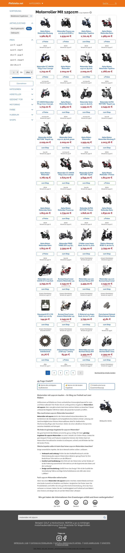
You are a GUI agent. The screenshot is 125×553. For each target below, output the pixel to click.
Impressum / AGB (21, 543)
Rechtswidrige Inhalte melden (105, 373)
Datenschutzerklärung (41, 543)
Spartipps (106, 543)
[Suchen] (104, 517)
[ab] (14, 72)
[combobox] (60, 517)
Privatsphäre (62, 545)
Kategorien (36, 3)
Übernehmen (21, 83)
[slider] (11, 77)
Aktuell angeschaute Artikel (68, 543)
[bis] (28, 72)
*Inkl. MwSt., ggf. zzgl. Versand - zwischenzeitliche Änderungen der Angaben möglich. (62, 548)
